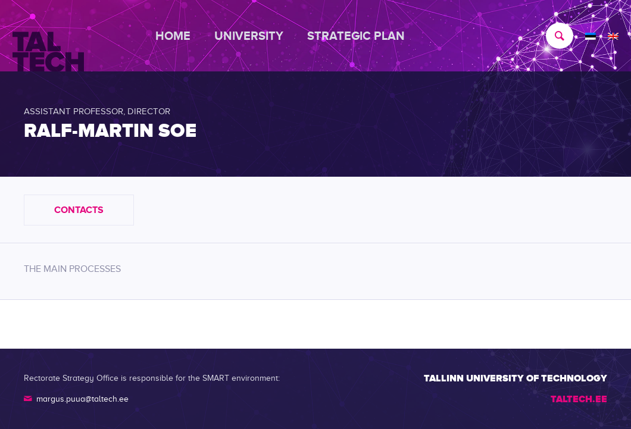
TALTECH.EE (579, 399)
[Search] (553, 35)
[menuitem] (178, 35)
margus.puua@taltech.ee (82, 398)
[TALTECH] (48, 36)
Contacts (79, 210)
